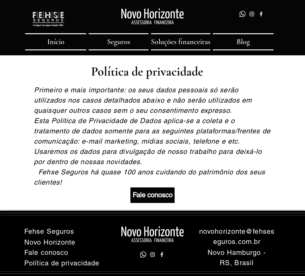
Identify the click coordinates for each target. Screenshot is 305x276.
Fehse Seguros (49, 231)
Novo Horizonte (49, 242)
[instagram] (252, 14)
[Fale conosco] (152, 195)
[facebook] (261, 14)
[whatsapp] (242, 14)
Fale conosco (46, 252)
